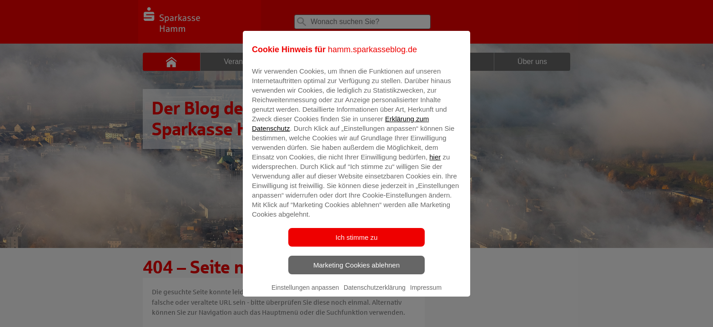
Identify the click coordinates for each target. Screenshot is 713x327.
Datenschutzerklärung (375, 293)
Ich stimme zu (357, 244)
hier (435, 163)
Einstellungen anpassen (305, 293)
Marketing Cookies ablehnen (356, 271)
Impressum (426, 293)
